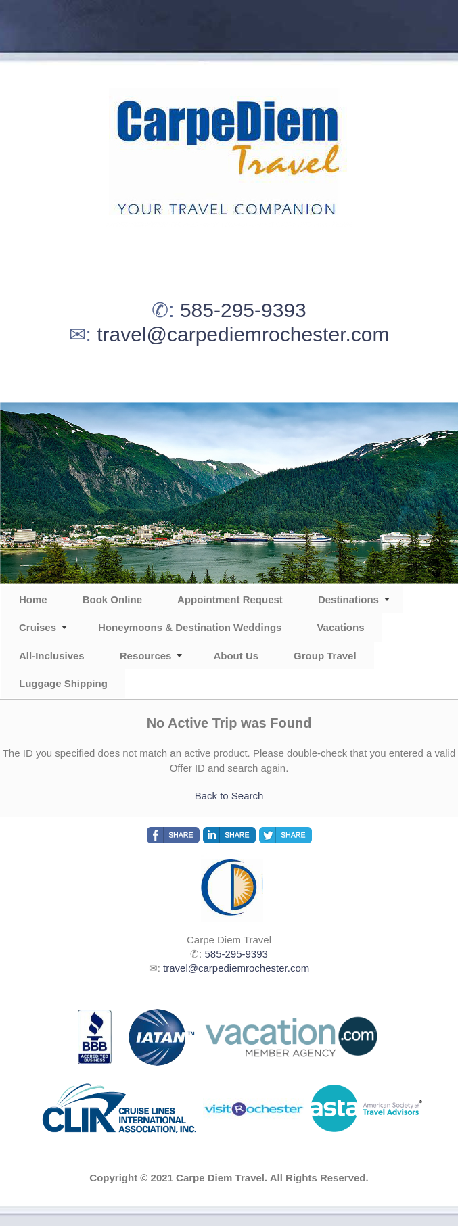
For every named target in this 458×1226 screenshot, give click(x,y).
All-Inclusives (52, 655)
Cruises (37, 627)
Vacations (340, 627)
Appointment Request (230, 599)
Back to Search (229, 795)
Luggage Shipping (63, 683)
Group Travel (325, 655)
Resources (146, 655)
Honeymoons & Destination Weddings (189, 627)
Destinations (348, 599)
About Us (235, 655)
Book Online (112, 599)
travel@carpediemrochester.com (243, 334)
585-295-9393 (243, 310)
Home (33, 599)
